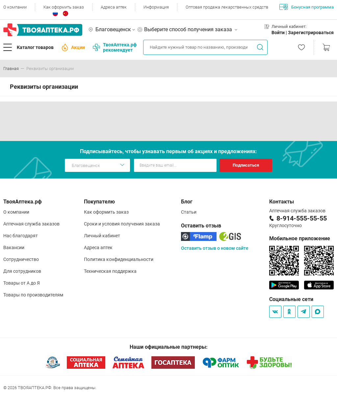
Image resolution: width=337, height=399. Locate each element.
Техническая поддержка (110, 271)
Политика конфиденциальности (118, 259)
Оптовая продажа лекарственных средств (227, 7)
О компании (15, 7)
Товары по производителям (33, 294)
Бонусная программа (306, 7)
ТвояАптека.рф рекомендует (115, 47)
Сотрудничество (21, 259)
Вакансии (13, 247)
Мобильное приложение (299, 238)
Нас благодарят (20, 235)
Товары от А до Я (21, 283)
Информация (156, 7)
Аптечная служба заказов (31, 223)
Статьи (188, 212)
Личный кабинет (102, 235)
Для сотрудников (22, 271)
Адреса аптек (114, 7)
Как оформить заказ (63, 7)
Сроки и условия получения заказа (122, 223)
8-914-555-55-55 (301, 218)
